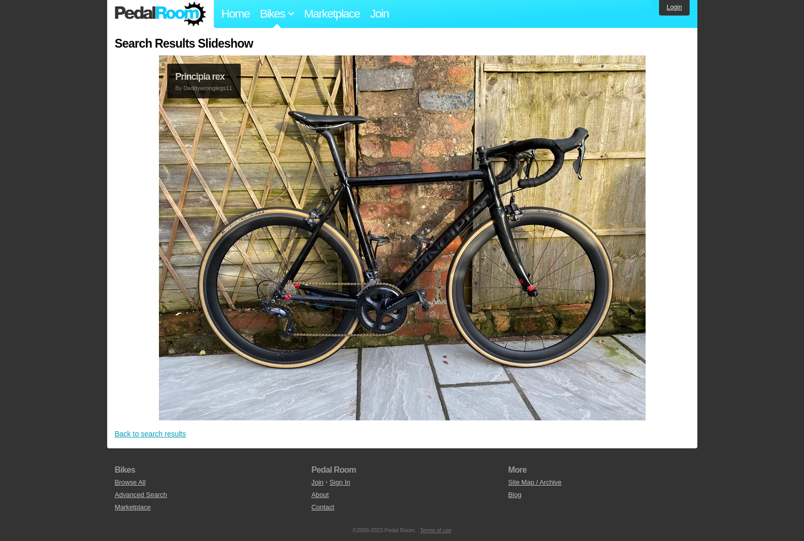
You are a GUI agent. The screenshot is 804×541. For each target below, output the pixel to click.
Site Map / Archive (535, 482)
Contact (323, 507)
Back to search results (150, 434)
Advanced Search (141, 495)
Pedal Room (160, 14)
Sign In (340, 482)
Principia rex (200, 76)
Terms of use (435, 530)
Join (379, 13)
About (320, 495)
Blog (515, 495)
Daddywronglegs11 (207, 88)
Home (236, 13)
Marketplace (332, 13)
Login (674, 7)
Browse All (130, 482)
